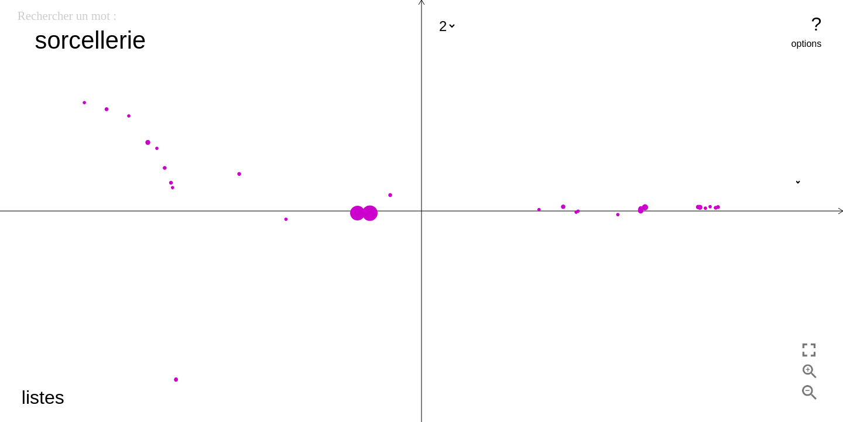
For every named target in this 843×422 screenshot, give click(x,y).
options (806, 44)
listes (43, 397)
